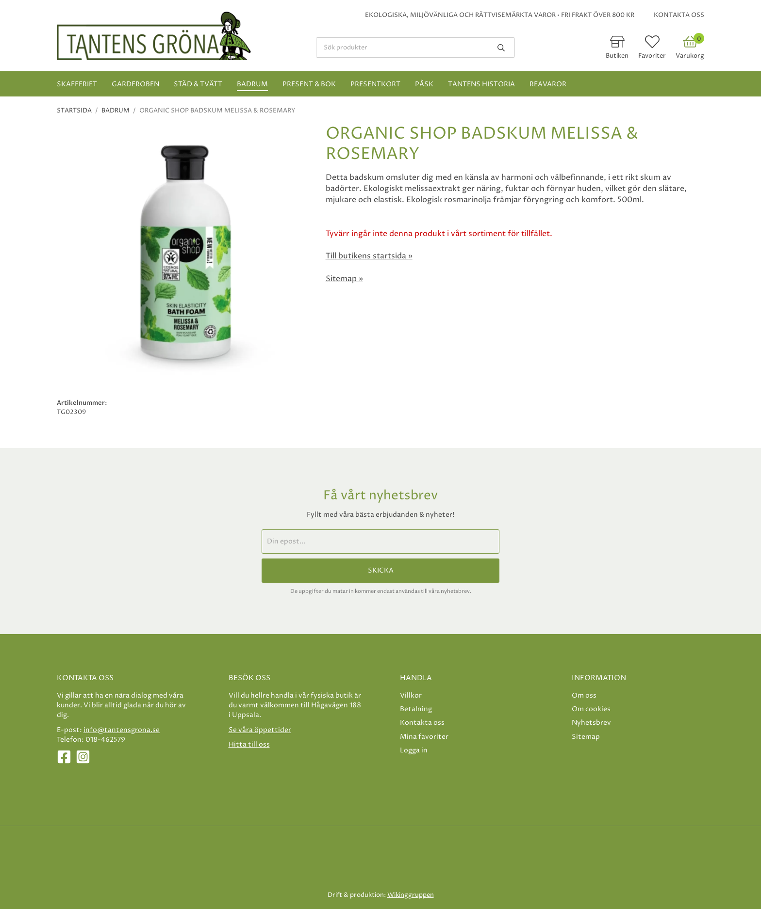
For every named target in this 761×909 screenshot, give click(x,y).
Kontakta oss (679, 15)
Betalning (416, 709)
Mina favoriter (424, 736)
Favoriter (652, 55)
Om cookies (591, 709)
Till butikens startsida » (369, 256)
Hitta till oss (249, 744)
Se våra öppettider (260, 729)
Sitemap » (344, 278)
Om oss (584, 695)
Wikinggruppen (410, 895)
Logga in (414, 750)
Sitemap (586, 736)
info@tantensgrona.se (121, 729)
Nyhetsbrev (591, 722)
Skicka (381, 570)
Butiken (617, 55)
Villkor (411, 695)
